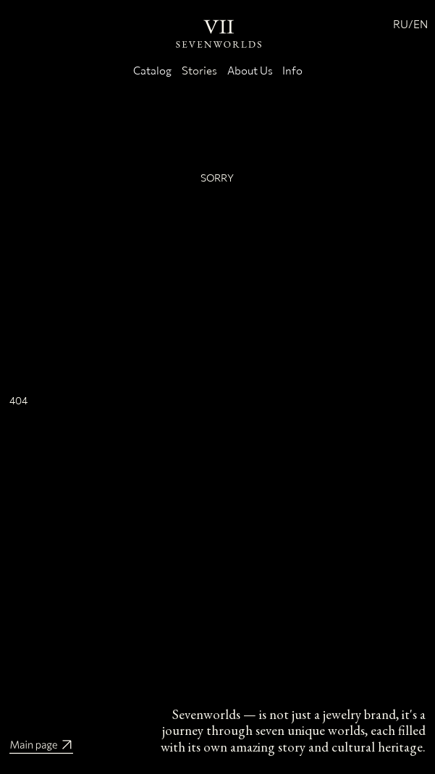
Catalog (152, 70)
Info (292, 70)
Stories (199, 70)
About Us (250, 70)
